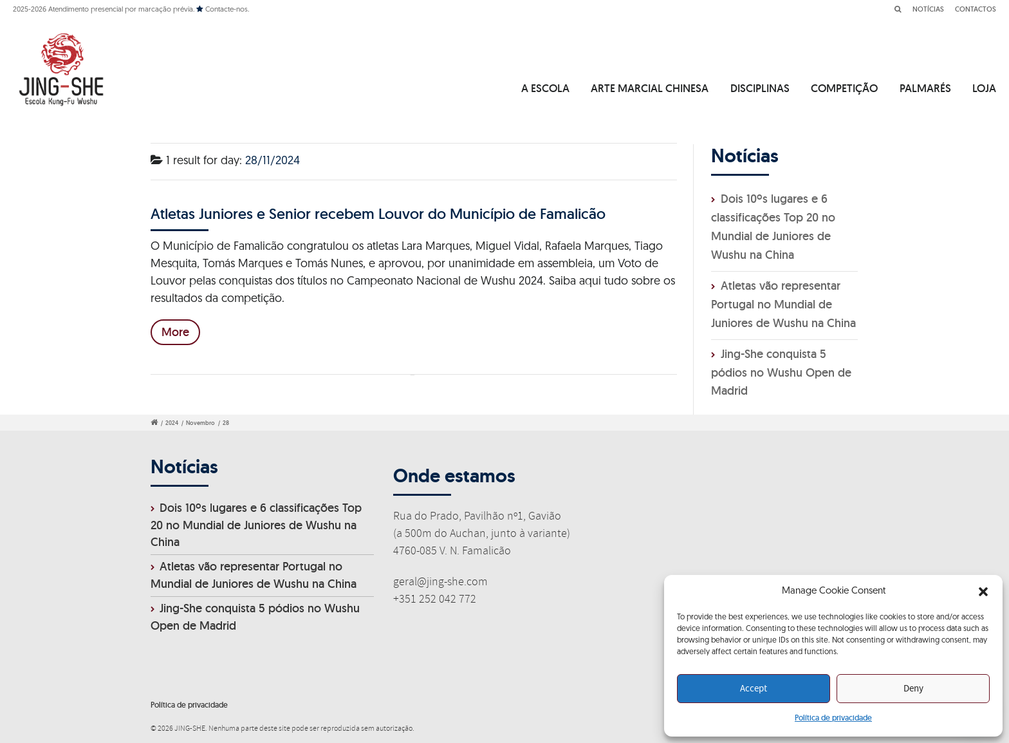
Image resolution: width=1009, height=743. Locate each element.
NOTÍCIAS (928, 9)
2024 (171, 423)
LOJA (984, 88)
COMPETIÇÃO (844, 88)
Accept (753, 688)
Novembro (200, 423)
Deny (913, 688)
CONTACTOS (975, 9)
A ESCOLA (545, 88)
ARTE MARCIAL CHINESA (649, 88)
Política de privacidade (833, 717)
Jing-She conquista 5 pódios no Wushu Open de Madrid (781, 372)
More (175, 331)
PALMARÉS (925, 88)
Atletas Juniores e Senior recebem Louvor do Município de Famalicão (378, 213)
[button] (983, 591)
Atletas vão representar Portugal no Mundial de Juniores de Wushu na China (783, 304)
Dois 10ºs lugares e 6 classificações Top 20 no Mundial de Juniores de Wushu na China (256, 525)
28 (226, 423)
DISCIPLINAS (760, 88)
